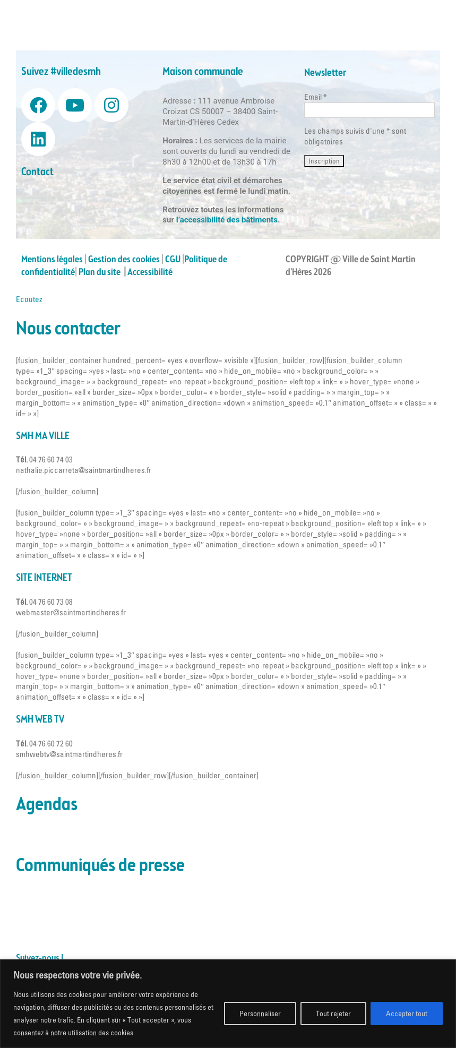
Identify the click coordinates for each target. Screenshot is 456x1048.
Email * (315, 97)
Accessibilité (150, 272)
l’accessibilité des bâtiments (227, 220)
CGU (172, 259)
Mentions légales (52, 259)
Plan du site (101, 272)
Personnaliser (260, 1013)
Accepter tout (406, 1013)
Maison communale (202, 72)
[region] (228, 1003)
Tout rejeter (333, 1013)
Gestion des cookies (124, 259)
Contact (37, 172)
